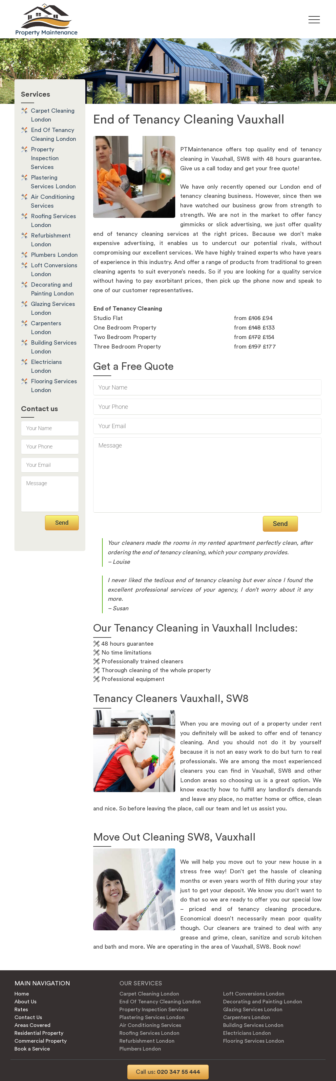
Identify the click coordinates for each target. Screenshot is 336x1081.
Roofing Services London (149, 1033)
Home (21, 993)
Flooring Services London (253, 1041)
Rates (21, 1009)
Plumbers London (54, 255)
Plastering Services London (152, 1017)
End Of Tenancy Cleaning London (160, 1001)
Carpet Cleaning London (149, 993)
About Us (25, 1001)
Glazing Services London (253, 1009)
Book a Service (32, 1049)
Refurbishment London (147, 1041)
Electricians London (247, 1033)
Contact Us (28, 1017)
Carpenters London (246, 1017)
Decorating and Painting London (262, 1001)
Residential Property (38, 1033)
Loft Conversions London (253, 993)
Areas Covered (32, 1025)
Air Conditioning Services (150, 1025)
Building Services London (253, 1025)
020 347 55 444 (168, 1072)
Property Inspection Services (45, 158)
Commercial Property (40, 1041)
